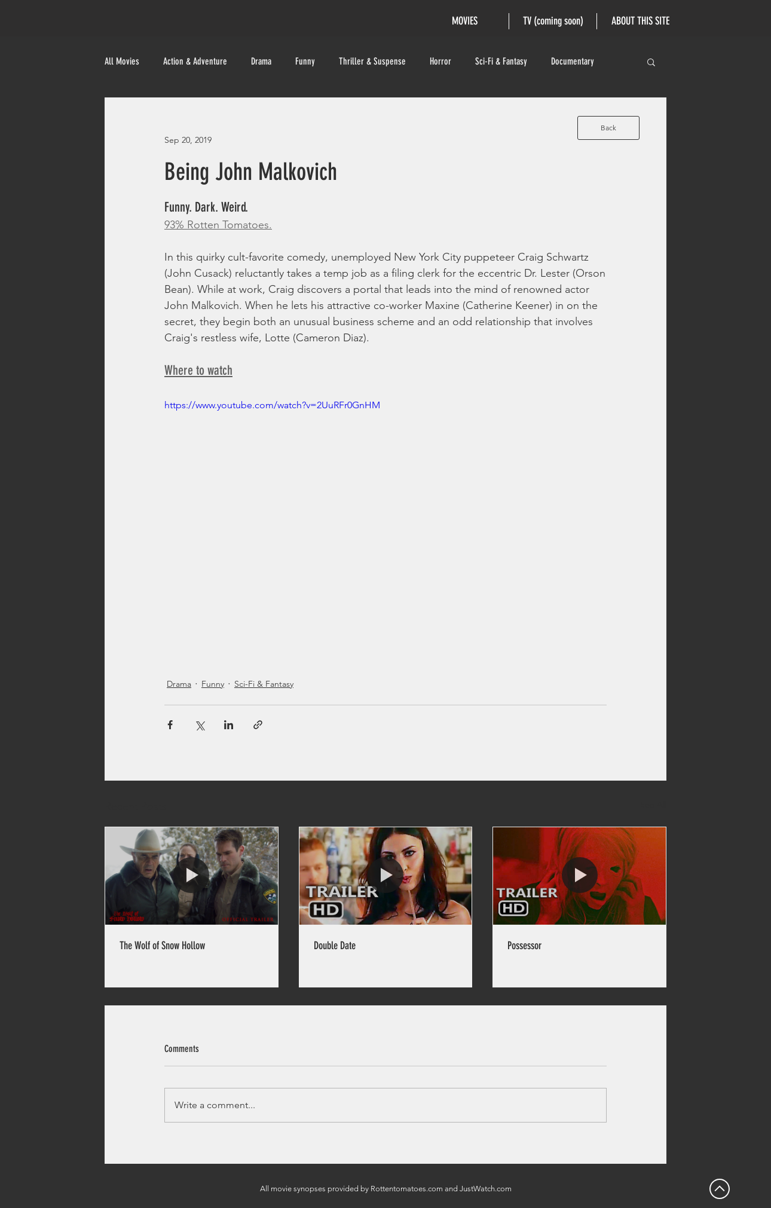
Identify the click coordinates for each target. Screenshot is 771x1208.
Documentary (572, 61)
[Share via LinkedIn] (228, 724)
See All (653, 804)
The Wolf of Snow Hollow (162, 945)
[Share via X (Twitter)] (199, 724)
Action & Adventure (195, 61)
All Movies (122, 61)
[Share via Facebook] (170, 724)
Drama (261, 61)
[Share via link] (258, 724)
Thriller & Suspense (372, 61)
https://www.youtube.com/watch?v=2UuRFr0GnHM (272, 405)
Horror (440, 61)
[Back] (608, 128)
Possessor (524, 945)
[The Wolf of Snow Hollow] (191, 875)
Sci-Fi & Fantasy (501, 61)
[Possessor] (579, 875)
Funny (305, 61)
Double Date (335, 945)
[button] (651, 61)
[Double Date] (385, 875)
